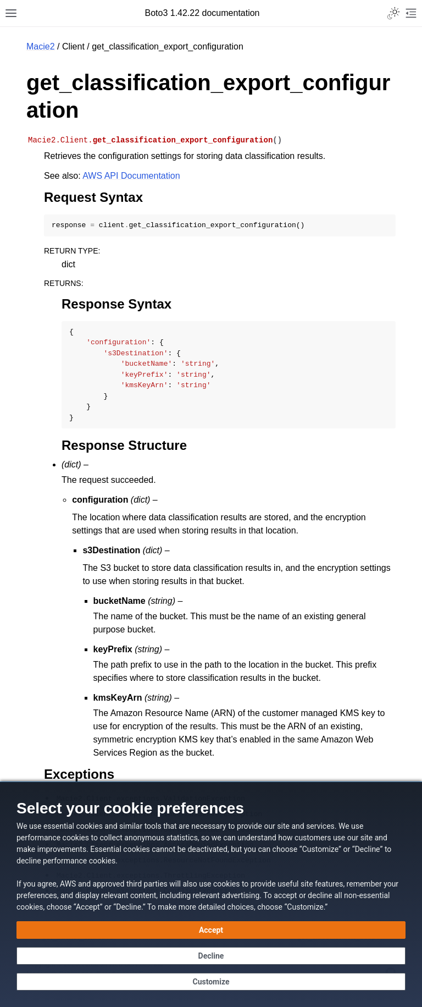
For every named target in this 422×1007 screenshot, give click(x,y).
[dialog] (211, 894)
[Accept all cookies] (211, 930)
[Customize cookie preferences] (211, 982)
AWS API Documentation (131, 175)
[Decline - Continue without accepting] (211, 956)
